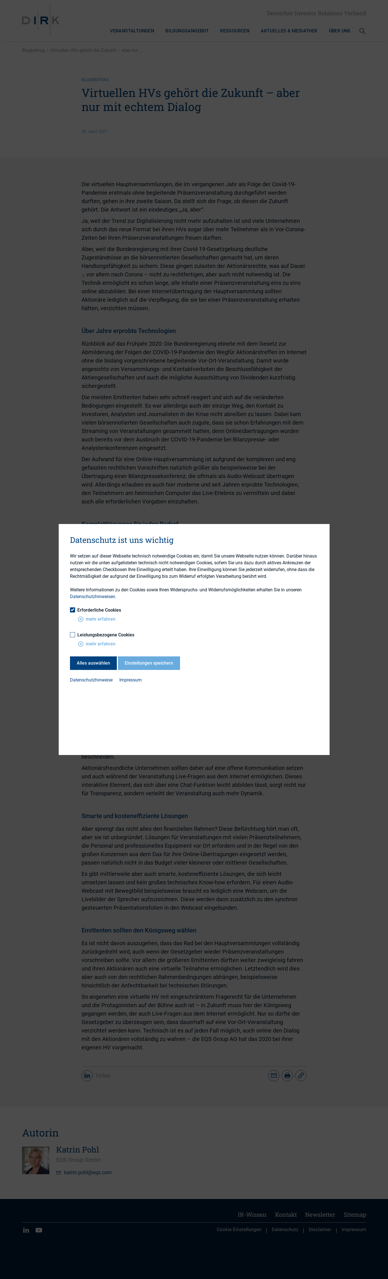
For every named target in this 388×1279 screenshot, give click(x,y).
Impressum (130, 680)
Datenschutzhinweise (91, 680)
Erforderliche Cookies (95, 610)
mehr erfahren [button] (96, 619)
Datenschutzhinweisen (92, 596)
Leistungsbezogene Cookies (102, 635)
